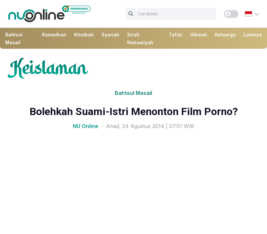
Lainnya (253, 34)
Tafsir (175, 34)
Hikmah (198, 34)
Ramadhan (54, 34)
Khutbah (84, 34)
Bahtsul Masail (133, 93)
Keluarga (225, 34)
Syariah (110, 34)
